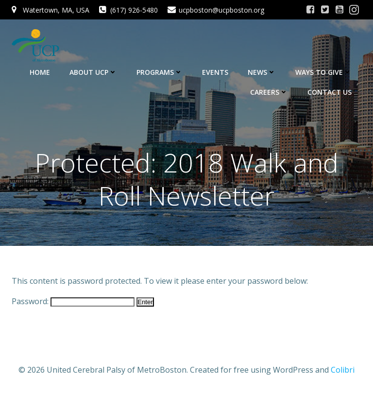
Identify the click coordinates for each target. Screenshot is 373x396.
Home (40, 72)
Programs (159, 72)
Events (215, 72)
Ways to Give (323, 72)
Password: (73, 301)
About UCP (93, 72)
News (262, 72)
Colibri (343, 369)
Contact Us (329, 92)
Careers (269, 92)
